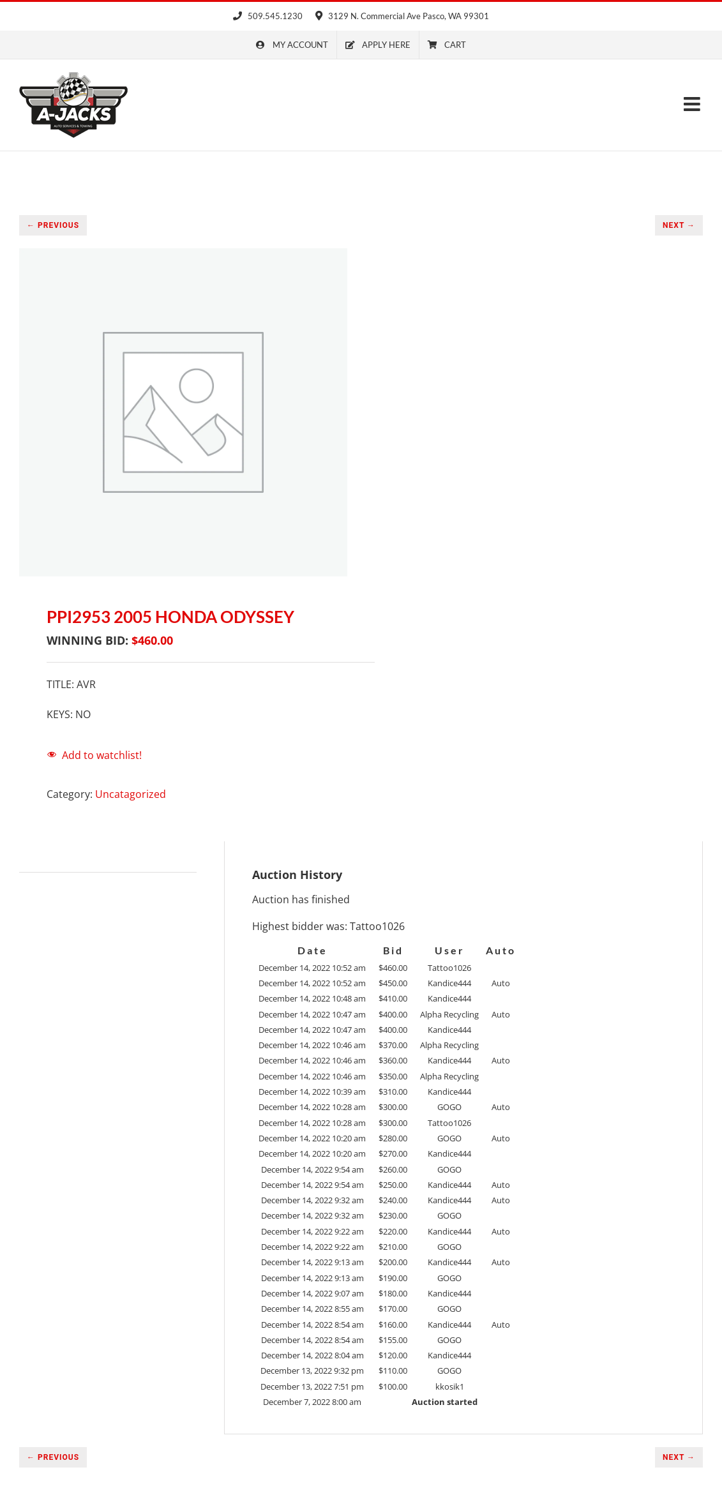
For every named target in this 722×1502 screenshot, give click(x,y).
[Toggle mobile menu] (693, 104)
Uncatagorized (130, 794)
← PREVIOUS (53, 225)
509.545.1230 (268, 16)
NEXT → (679, 225)
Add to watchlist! (102, 755)
